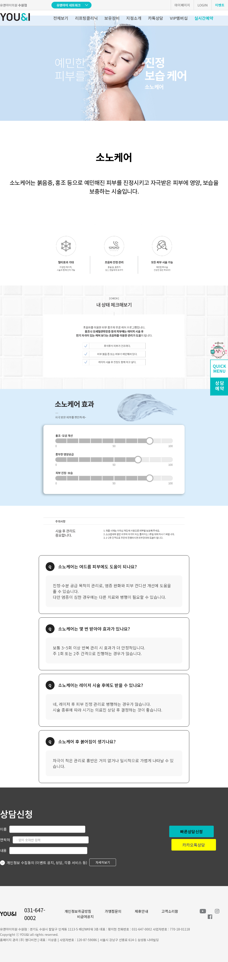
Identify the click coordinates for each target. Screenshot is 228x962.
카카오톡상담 (193, 845)
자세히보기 (103, 862)
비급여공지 (85, 916)
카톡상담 (155, 18)
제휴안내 (141, 911)
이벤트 (219, 5)
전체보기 (60, 18)
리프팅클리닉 (86, 18)
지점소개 (133, 18)
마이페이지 (182, 5)
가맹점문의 (113, 911)
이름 (3, 829)
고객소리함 (169, 911)
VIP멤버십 (179, 18)
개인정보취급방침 (78, 911)
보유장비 (112, 18)
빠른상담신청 (191, 831)
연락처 (5, 839)
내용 (3, 850)
